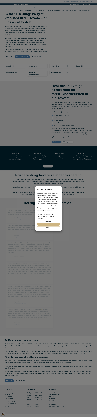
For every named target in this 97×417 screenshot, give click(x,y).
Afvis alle (48, 227)
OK (48, 224)
